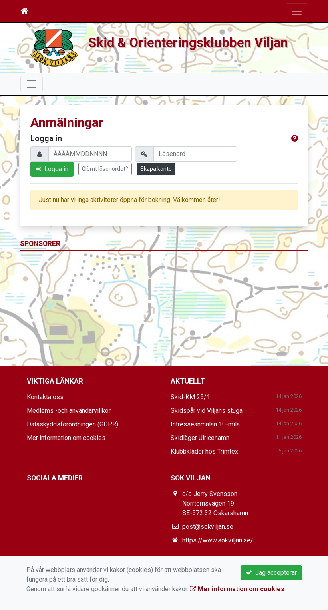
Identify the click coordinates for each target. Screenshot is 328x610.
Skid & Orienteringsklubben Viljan (188, 42)
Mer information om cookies (66, 438)
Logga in (52, 169)
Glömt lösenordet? (105, 169)
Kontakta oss (45, 397)
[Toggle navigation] (297, 11)
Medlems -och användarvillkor (69, 410)
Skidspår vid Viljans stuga (207, 410)
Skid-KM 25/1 (190, 397)
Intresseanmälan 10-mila (205, 424)
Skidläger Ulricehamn (200, 438)
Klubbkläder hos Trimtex (204, 451)
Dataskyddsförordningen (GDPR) (72, 424)
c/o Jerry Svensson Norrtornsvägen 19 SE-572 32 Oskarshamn (215, 503)
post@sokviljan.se (207, 526)
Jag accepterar (271, 572)
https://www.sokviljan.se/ (217, 540)
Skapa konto (156, 169)
